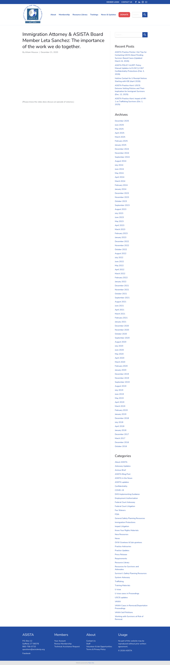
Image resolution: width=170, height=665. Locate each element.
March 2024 (120, 181)
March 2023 (120, 229)
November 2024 (122, 153)
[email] (146, 2)
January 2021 (120, 322)
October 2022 (121, 249)
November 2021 (122, 289)
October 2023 (121, 201)
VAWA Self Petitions (124, 612)
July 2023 (119, 213)
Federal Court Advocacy (125, 502)
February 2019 (121, 410)
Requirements (121, 558)
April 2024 (119, 177)
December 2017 (122, 434)
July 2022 (119, 257)
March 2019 (120, 406)
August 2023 (120, 209)
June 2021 (119, 305)
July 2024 (119, 165)
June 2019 (119, 394)
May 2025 (119, 129)
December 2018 (122, 418)
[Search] (144, 14)
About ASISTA (121, 462)
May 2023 (119, 221)
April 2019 (119, 402)
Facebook (26, 653)
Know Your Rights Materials (127, 530)
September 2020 (122, 338)
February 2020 (121, 366)
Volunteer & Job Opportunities (99, 646)
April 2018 (119, 426)
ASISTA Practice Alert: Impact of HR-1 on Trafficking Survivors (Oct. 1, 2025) (131, 101)
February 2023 (121, 233)
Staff (88, 643)
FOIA (117, 514)
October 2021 (121, 293)
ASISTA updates (122, 482)
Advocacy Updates (123, 466)
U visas (118, 589)
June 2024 (119, 169)
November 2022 (122, 245)
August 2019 (120, 386)
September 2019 (122, 382)
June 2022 (119, 261)
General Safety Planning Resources (130, 518)
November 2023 (122, 197)
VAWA (118, 601)
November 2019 (122, 378)
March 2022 (120, 273)
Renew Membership (63, 643)
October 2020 (121, 334)
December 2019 (122, 374)
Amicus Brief (120, 470)
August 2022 (120, 253)
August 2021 (120, 301)
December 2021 (122, 285)
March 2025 (120, 137)
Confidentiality (121, 486)
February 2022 (121, 277)
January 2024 (120, 189)
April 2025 (119, 133)
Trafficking (119, 581)
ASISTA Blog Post (122, 474)
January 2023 (120, 237)
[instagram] (142, 2)
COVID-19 (119, 490)
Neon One (91, 663)
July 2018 (119, 422)
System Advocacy (122, 577)
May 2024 (119, 173)
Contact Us (91, 641)
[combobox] (137, 14)
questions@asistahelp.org (33, 649)
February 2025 (121, 141)
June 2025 (119, 125)
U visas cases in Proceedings (127, 593)
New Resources (121, 534)
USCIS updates (121, 597)
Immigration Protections (125, 522)
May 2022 (119, 265)
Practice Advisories (123, 546)
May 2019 (119, 398)
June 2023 (119, 217)
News (117, 538)
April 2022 (119, 269)
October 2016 (121, 446)
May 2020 (119, 354)
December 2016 (122, 442)
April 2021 (119, 309)
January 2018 (120, 430)
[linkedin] (139, 2)
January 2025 (120, 145)
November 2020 (122, 330)
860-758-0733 (29, 646)
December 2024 (122, 149)
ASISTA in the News (123, 478)
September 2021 (122, 297)
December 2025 (122, 121)
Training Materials (122, 585)
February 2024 (121, 185)
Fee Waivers (120, 510)
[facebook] (135, 2)
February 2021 (121, 317)
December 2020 (122, 326)
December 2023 (122, 193)
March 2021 (120, 313)
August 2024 (120, 161)
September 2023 (122, 205)
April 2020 (119, 358)
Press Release (121, 554)
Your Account (60, 641)
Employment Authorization (126, 498)
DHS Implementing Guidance (127, 494)
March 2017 (120, 438)
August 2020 (120, 342)
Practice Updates (122, 550)
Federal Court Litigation (125, 506)
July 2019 (119, 390)
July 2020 (119, 346)
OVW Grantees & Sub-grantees (128, 542)
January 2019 (120, 414)
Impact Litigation (122, 526)
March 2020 (120, 362)
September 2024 (122, 157)
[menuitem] (52, 14)
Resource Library (122, 562)
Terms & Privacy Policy (96, 649)
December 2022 (122, 241)
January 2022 (120, 281)
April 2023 (119, 225)
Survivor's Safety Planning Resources (131, 573)
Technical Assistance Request (67, 646)
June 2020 (119, 350)
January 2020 (120, 370)
